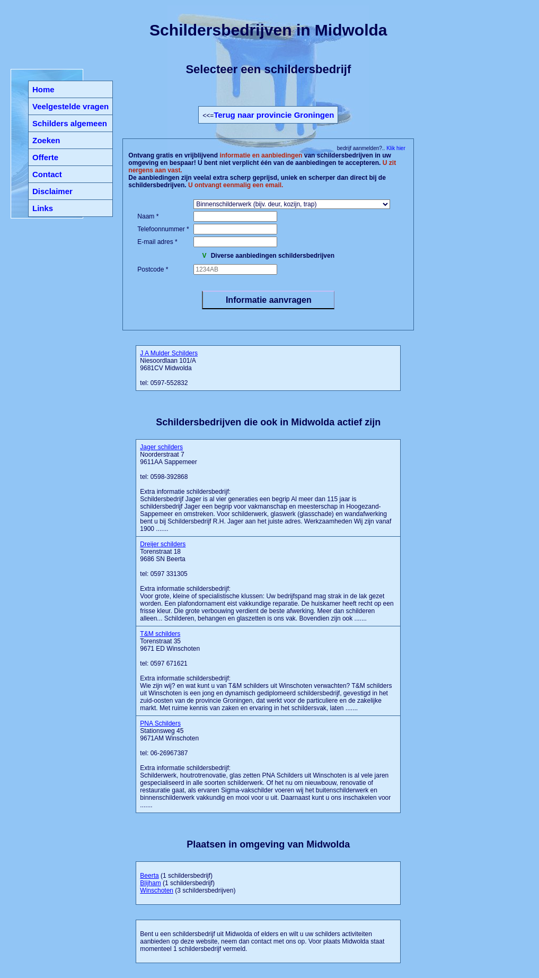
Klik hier (395, 148)
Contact (47, 174)
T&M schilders (160, 634)
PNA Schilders (160, 723)
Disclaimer (52, 191)
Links (42, 208)
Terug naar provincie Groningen (274, 114)
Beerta (149, 875)
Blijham (150, 883)
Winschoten (156, 890)
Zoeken (46, 140)
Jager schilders (161, 447)
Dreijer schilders (162, 544)
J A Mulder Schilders (169, 353)
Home (43, 89)
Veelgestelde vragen (70, 106)
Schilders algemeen (69, 123)
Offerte (45, 157)
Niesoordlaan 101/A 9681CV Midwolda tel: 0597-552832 (169, 368)
